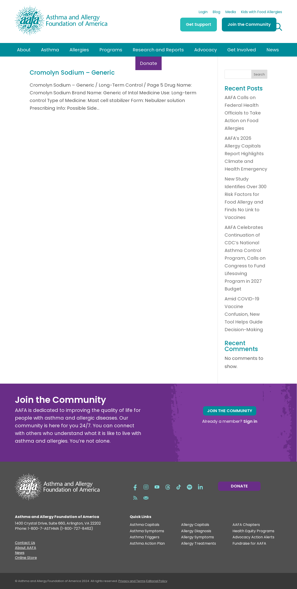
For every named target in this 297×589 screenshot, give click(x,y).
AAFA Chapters (246, 524)
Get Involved (241, 50)
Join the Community (249, 24)
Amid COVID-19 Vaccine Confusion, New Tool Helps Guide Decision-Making (244, 314)
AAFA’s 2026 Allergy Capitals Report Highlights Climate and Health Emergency (246, 153)
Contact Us (25, 543)
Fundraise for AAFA (249, 543)
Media (230, 12)
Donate (148, 63)
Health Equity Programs (253, 531)
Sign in (250, 421)
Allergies (79, 50)
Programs (110, 50)
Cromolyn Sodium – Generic (72, 73)
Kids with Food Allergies (261, 12)
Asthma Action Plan (147, 543)
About (24, 50)
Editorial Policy (156, 581)
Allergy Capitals (195, 524)
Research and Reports (158, 50)
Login (203, 12)
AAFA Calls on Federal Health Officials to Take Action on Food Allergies (243, 112)
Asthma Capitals (144, 524)
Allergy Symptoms (197, 537)
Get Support (198, 24)
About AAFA (25, 548)
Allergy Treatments (198, 543)
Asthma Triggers (144, 537)
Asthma (50, 50)
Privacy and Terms (132, 581)
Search (259, 74)
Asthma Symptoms (147, 531)
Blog (216, 12)
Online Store (26, 558)
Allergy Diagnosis (196, 531)
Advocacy (205, 50)
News (272, 50)
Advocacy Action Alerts (253, 537)
